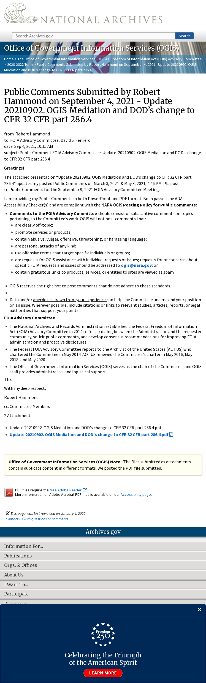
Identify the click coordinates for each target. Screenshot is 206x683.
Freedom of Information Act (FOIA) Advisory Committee (156, 58)
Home (9, 58)
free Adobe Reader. (68, 490)
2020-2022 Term (20, 64)
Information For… (23, 546)
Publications (18, 556)
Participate (16, 594)
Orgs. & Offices (20, 565)
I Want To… (16, 584)
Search (184, 35)
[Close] (199, 609)
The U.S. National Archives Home (83, 16)
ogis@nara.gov (136, 265)
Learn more (103, 673)
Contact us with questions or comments (37, 518)
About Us (14, 575)
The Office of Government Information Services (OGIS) (62, 58)
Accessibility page (136, 494)
